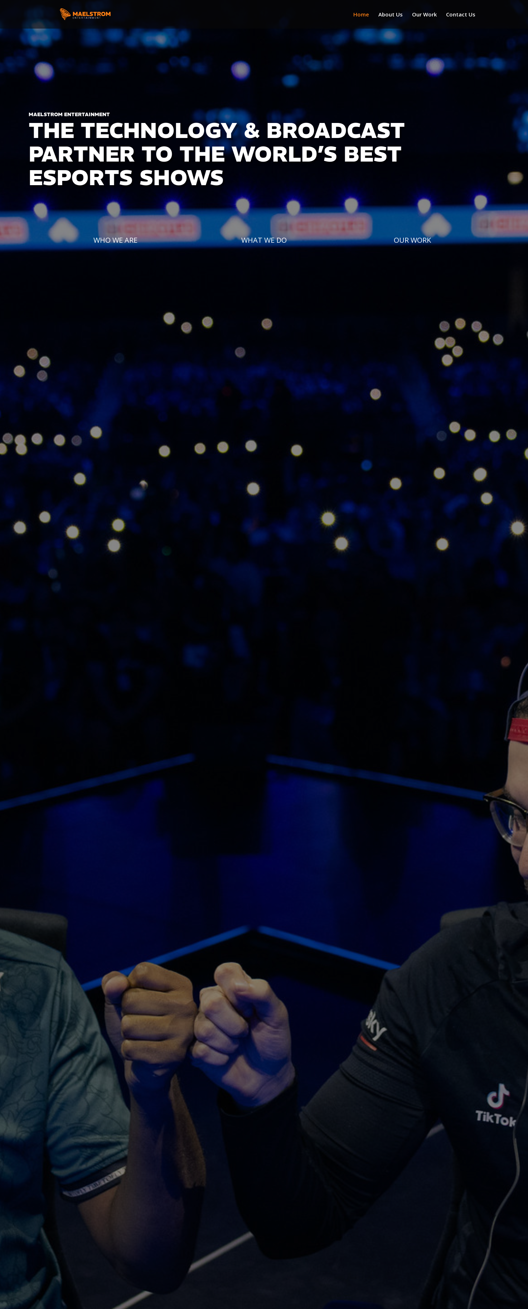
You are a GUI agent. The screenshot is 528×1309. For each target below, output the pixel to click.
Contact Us (460, 15)
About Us (390, 15)
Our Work (424, 15)
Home (361, 15)
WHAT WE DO (264, 240)
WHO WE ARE (115, 240)
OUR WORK (412, 240)
